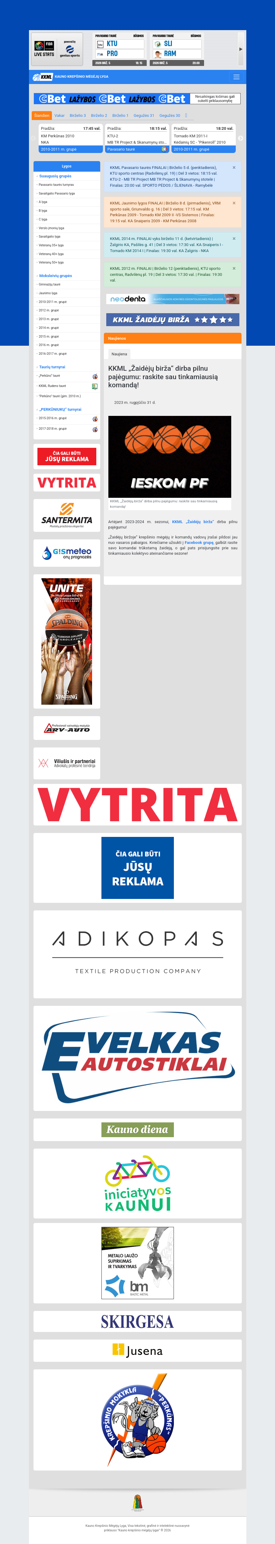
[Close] (234, 167)
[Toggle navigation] (236, 77)
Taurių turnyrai (51, 367)
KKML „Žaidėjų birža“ (193, 521)
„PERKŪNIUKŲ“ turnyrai (60, 409)
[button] (67, 184)
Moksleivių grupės (55, 275)
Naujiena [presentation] (119, 354)
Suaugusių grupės (54, 176)
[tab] (119, 354)
